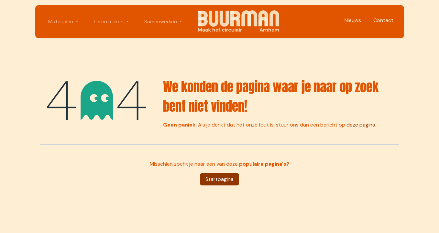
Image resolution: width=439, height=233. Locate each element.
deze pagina (360, 124)
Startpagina (219, 179)
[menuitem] (63, 21)
